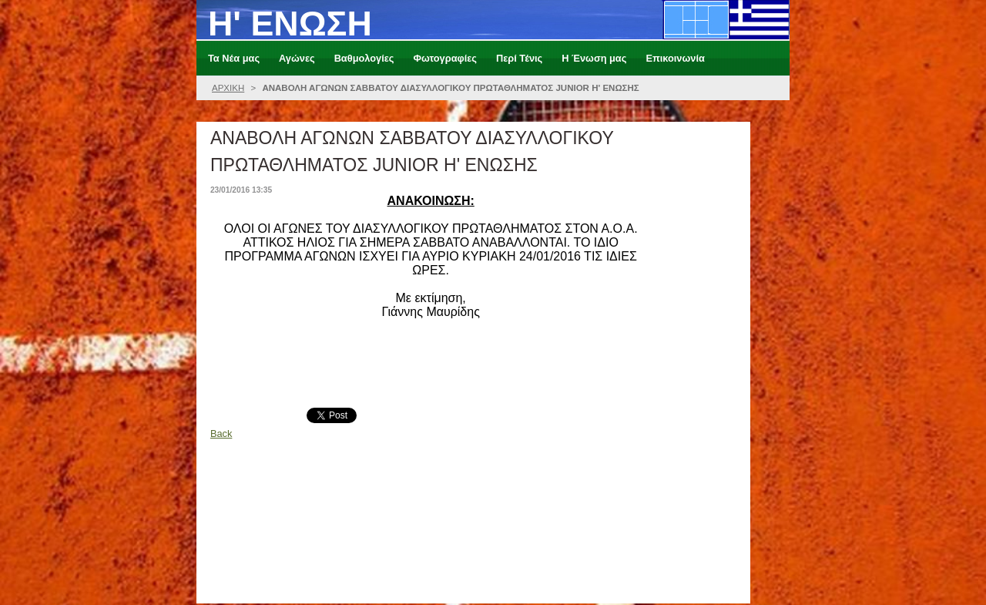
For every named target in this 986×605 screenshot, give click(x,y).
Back (221, 433)
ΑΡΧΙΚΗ (228, 87)
